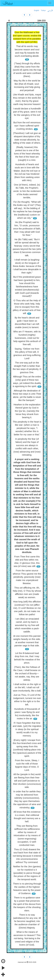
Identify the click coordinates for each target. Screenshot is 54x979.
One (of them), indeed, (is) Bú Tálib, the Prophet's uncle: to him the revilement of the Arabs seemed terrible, (27, 191)
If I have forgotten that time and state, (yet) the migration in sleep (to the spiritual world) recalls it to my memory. (27, 729)
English (36, 10)
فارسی (50, 10)
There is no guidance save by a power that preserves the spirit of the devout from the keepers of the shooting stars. (27, 904)
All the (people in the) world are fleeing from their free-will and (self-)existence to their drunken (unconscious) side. (27, 780)
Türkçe (43, 10)
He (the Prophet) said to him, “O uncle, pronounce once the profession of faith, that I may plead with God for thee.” (27, 228)
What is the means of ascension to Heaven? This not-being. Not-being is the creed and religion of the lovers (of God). (27, 938)
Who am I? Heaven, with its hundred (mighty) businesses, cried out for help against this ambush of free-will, (27, 338)
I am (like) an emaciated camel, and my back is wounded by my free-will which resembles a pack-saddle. (27, 625)
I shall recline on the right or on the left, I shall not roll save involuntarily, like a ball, (27, 687)
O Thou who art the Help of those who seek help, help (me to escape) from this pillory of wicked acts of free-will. (27, 307)
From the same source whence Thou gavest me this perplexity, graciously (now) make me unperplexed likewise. (27, 577)
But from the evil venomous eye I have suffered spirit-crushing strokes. (27, 125)
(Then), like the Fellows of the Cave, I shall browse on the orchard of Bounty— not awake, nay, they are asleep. (27, 673)
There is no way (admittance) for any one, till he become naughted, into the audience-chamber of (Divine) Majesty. (27, 921)
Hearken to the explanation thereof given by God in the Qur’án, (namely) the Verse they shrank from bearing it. (27, 411)
